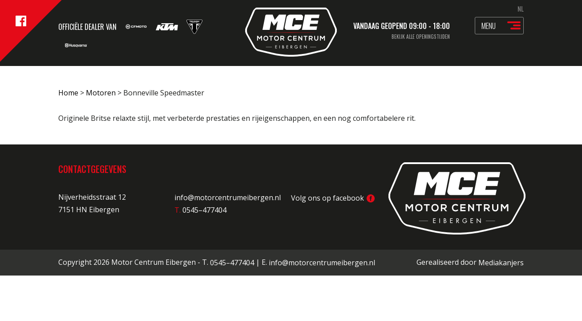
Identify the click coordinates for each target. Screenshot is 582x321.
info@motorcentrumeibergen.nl (227, 198)
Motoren (101, 93)
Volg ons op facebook (333, 198)
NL (520, 8)
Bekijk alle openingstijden (421, 36)
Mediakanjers (501, 263)
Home (68, 93)
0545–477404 (232, 263)
